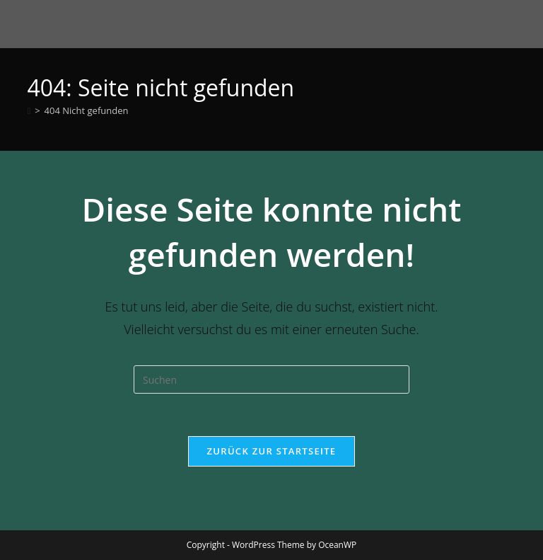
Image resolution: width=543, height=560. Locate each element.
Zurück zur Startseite (272, 451)
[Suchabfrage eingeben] (271, 379)
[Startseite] (28, 110)
